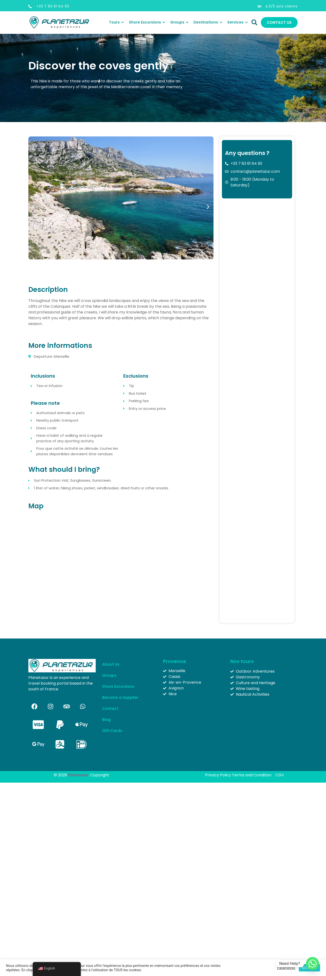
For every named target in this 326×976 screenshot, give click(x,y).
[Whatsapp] (312, 963)
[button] (34, 207)
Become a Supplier (120, 697)
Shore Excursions (118, 686)
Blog (106, 719)
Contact (110, 708)
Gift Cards (112, 730)
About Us (110, 664)
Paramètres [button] (286, 968)
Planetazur (78, 775)
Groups (110, 675)
